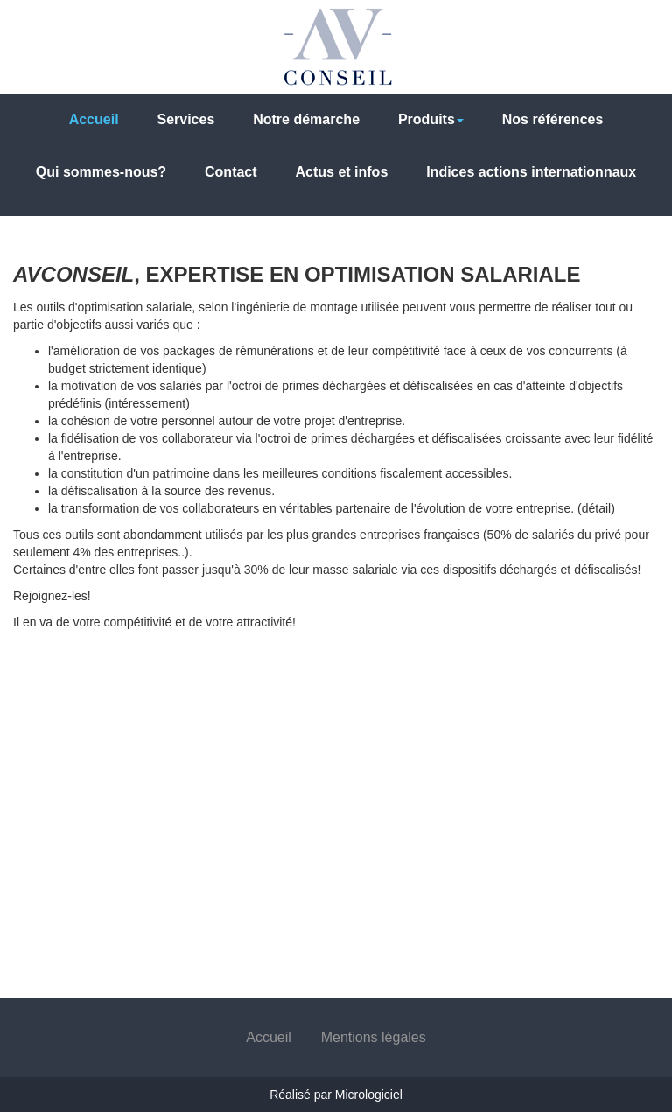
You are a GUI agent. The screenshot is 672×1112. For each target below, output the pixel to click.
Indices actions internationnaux (531, 171)
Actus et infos (341, 171)
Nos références (553, 119)
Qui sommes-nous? (101, 171)
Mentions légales (373, 1037)
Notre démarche (306, 119)
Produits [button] (431, 119)
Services (185, 119)
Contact (231, 171)
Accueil (94, 119)
